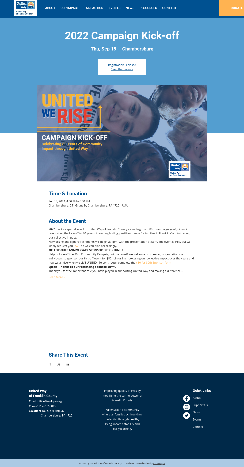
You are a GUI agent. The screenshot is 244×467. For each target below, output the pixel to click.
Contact (198, 427)
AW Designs (159, 463)
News (196, 412)
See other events (122, 69)
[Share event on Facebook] (50, 364)
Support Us (200, 405)
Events (197, 419)
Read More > (57, 277)
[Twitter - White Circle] (186, 415)
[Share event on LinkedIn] (67, 364)
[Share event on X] (58, 364)
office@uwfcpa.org (49, 401)
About (197, 398)
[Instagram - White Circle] (186, 407)
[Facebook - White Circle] (186, 398)
